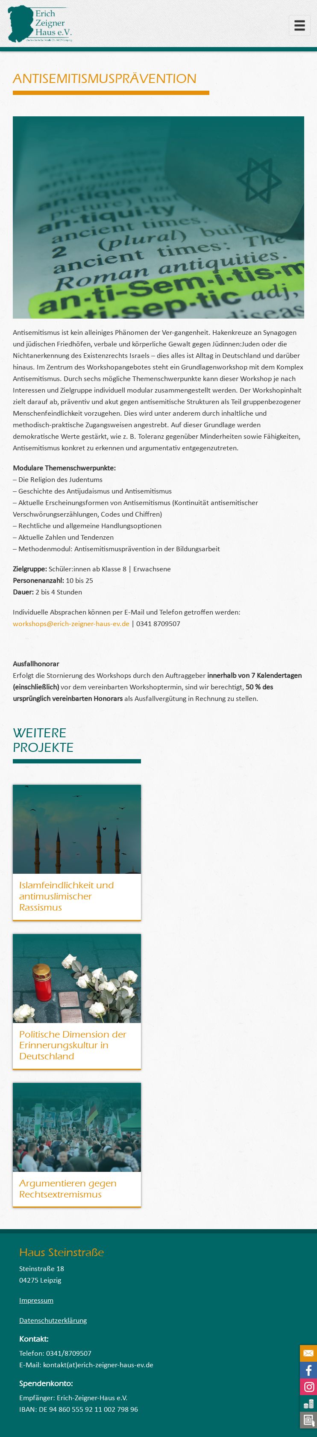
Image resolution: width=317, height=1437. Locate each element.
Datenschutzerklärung (53, 1321)
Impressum (36, 1301)
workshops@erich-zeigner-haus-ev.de (71, 624)
